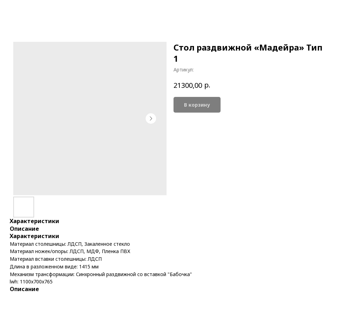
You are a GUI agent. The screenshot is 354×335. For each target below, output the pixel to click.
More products (30, 10)
